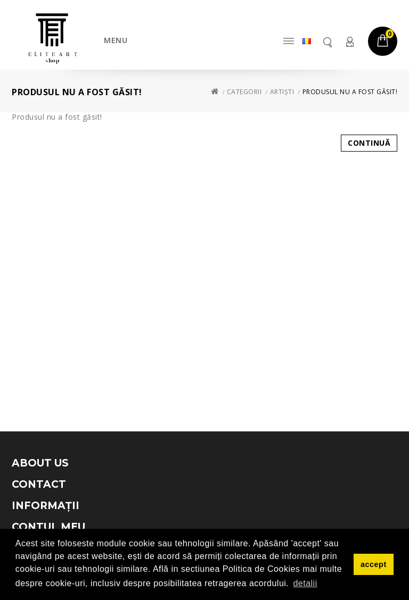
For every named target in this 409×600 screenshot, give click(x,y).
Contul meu (349, 42)
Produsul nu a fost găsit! (350, 91)
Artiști (282, 91)
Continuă (369, 143)
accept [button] (374, 564)
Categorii (244, 91)
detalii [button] (305, 583)
